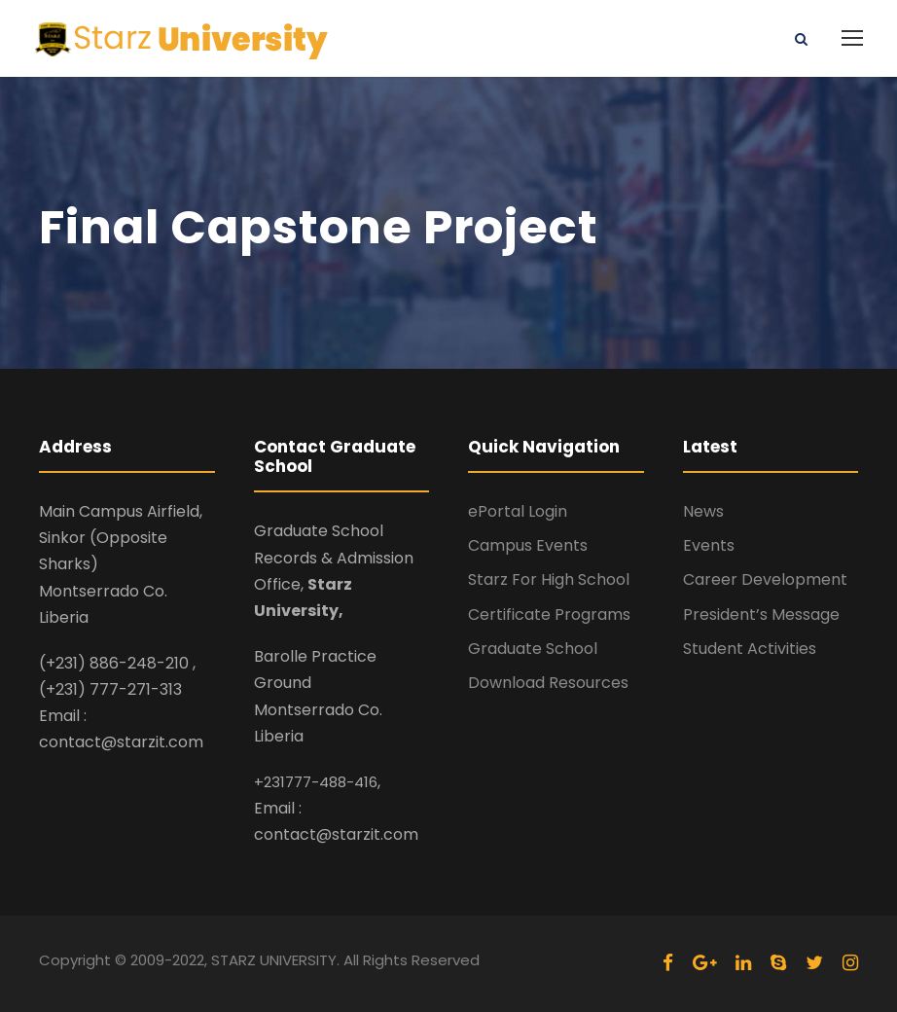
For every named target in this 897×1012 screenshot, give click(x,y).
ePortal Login (517, 511)
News (703, 511)
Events (709, 545)
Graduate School (532, 648)
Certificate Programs (549, 614)
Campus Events (528, 545)
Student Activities (749, 648)
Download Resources (548, 682)
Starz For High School (548, 579)
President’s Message (761, 614)
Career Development (765, 579)
